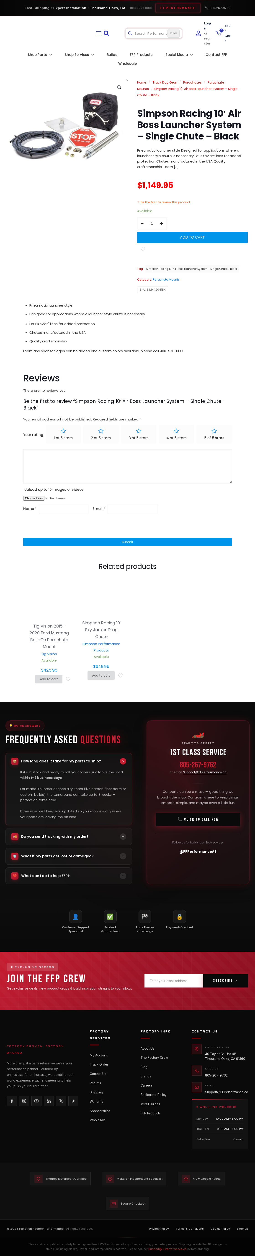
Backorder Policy (154, 1099)
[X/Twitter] (61, 1101)
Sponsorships (100, 1116)
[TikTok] (73, 1101)
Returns (95, 1086)
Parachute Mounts (166, 279)
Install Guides (150, 1109)
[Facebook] (12, 1101)
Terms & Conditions (190, 1230)
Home (141, 82)
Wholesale (98, 1126)
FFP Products (151, 1119)
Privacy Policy (159, 1230)
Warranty (96, 1106)
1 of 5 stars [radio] (63, 438)
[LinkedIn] (49, 1101)
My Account (99, 1056)
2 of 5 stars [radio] (101, 438)
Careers (147, 1089)
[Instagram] (24, 1101)
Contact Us (98, 1076)
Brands (146, 1079)
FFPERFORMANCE (178, 8)
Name (30, 509)
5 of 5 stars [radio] (214, 438)
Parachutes (192, 82)
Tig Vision (49, 654)
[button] (119, 87)
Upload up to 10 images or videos (54, 490)
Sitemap (242, 1230)
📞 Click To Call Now (198, 821)
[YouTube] (36, 1101)
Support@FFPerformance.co (205, 774)
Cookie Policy (220, 1230)
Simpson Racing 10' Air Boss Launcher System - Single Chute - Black (191, 269)
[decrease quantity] (142, 223)
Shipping (96, 1096)
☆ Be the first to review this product (163, 202)
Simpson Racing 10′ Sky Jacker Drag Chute (101, 630)
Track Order (99, 1066)
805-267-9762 (217, 8)
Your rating (33, 435)
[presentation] (54, 527)
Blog (144, 1069)
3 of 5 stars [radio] (139, 438)
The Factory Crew (154, 1059)
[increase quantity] (162, 223)
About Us (147, 1049)
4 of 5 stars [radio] (176, 438)
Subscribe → (225, 981)
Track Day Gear (164, 82)
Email (99, 509)
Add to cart (192, 237)
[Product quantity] (152, 223)
